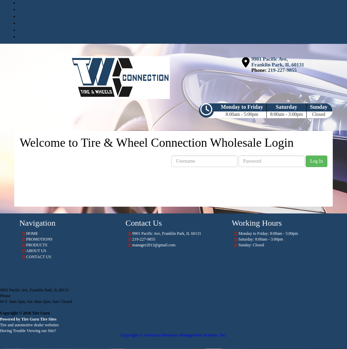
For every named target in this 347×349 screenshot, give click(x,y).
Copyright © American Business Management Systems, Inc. (173, 334)
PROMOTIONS (169, 9)
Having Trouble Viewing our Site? (28, 330)
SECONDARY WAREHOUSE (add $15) (180, 30)
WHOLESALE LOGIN (180, 36)
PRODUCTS (36, 245)
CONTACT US (174, 23)
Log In (316, 161)
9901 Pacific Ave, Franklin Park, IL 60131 (277, 61)
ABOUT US (174, 16)
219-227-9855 (282, 70)
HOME (171, 2)
